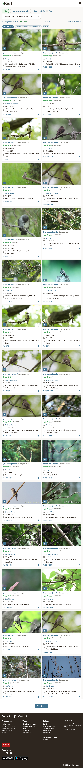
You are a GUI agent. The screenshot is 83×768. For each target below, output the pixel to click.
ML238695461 (48, 204)
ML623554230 (7, 301)
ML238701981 (48, 652)
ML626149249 (48, 697)
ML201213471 (7, 565)
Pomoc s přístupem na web (72, 723)
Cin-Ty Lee (8, 59)
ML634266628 (7, 69)
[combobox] (21, 16)
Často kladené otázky (50, 737)
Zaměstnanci (47, 730)
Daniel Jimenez (50, 59)
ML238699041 (7, 436)
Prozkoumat (7, 721)
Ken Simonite (50, 425)
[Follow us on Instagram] (11, 753)
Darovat (6, 744)
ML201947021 (48, 67)
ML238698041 (7, 114)
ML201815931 (7, 478)
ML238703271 (7, 391)
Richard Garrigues (11, 554)
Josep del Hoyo (10, 512)
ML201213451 (47, 565)
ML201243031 (48, 520)
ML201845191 (47, 436)
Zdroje (45, 724)
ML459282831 (48, 607)
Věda (24, 721)
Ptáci (5, 11)
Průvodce (47, 721)
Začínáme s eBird (48, 735)
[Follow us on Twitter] (7, 753)
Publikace (25, 730)
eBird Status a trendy (29, 724)
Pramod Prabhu (51, 290)
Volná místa (47, 732)
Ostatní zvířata (39, 11)
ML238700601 (48, 391)
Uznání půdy (68, 720)
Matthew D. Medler (11, 104)
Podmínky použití (69, 729)
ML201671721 (7, 256)
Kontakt (45, 739)
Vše (50, 11)
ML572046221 (48, 156)
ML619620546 (48, 301)
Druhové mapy (6, 724)
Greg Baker (9, 470)
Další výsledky (41, 706)
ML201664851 (48, 114)
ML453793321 (7, 649)
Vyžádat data (26, 732)
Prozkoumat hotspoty (8, 728)
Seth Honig (49, 599)
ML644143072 (7, 607)
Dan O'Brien (50, 686)
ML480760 (46, 346)
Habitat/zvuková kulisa (20, 11)
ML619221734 (48, 249)
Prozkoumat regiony (8, 726)
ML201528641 (7, 520)
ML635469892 (7, 697)
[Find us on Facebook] (3, 753)
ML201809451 (48, 478)
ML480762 (6, 159)
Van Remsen (9, 686)
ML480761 (6, 346)
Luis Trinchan (9, 599)
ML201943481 (7, 201)
